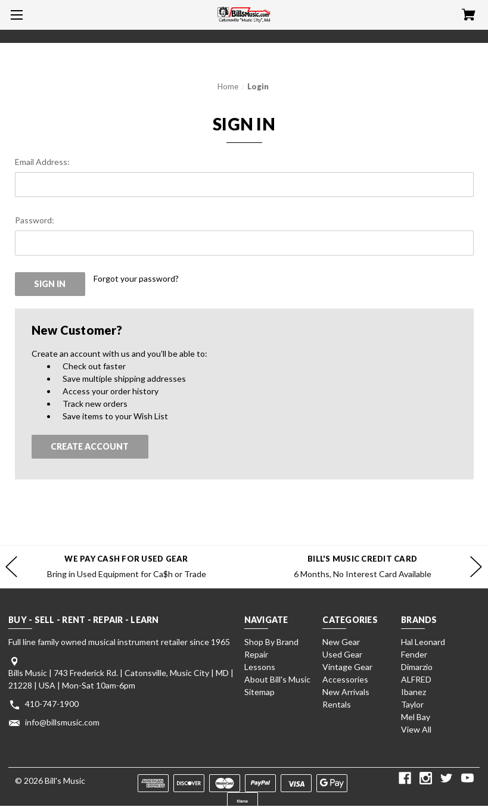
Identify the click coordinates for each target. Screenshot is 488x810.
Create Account (90, 446)
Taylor (412, 704)
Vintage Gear (347, 667)
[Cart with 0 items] (468, 16)
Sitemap (259, 692)
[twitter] (446, 778)
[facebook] (405, 778)
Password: (34, 220)
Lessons (259, 667)
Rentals (336, 704)
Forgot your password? (136, 278)
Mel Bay (415, 717)
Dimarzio (417, 667)
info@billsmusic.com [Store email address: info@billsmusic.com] (62, 722)
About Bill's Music (277, 679)
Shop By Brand (271, 642)
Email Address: (42, 162)
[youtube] (467, 778)
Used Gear (342, 654)
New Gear (341, 642)
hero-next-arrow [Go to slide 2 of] (476, 567)
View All (416, 729)
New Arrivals (345, 692)
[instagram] (425, 778)
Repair (256, 654)
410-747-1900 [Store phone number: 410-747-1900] (52, 704)
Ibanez (413, 692)
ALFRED (416, 679)
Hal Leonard (423, 642)
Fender (414, 654)
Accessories (345, 679)
